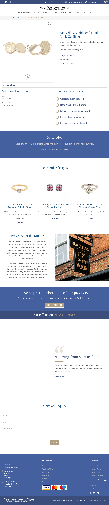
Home (3, 18)
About (71, 12)
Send (54, 443)
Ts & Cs (105, 500)
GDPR (99, 500)
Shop (7, 18)
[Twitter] (7, 2)
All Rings (45, 472)
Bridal (36, 12)
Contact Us (87, 12)
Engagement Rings (24, 12)
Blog (78, 12)
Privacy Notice (91, 500)
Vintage (54, 12)
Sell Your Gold (95, 466)
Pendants (45, 476)
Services (63, 12)
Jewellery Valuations (97, 476)
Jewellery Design (96, 472)
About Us (93, 485)
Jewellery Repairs (96, 469)
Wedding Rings (47, 469)
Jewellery (45, 12)
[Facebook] (3, 2)
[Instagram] (10, 2)
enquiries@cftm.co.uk (73, 2)
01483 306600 (92, 2)
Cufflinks (19, 18)
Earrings (45, 479)
